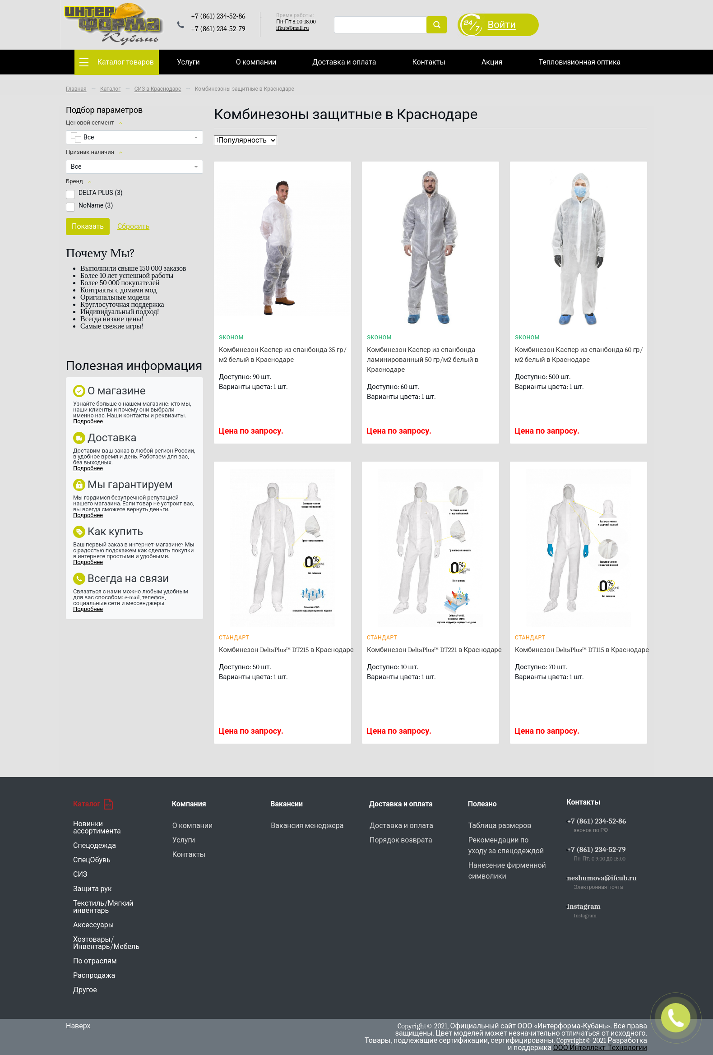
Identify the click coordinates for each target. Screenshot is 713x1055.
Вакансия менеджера (307, 826)
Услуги (188, 62)
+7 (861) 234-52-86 (596, 821)
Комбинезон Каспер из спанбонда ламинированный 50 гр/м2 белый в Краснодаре (422, 360)
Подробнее (88, 421)
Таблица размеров (500, 826)
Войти (502, 25)
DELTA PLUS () (101, 193)
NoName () (96, 205)
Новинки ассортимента (97, 827)
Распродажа (94, 976)
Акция (492, 62)
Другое (85, 990)
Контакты (428, 62)
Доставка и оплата (344, 62)
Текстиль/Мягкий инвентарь (103, 907)
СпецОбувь (92, 860)
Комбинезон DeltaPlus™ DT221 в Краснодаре (434, 650)
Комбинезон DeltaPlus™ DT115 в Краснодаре (582, 650)
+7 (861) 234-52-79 (596, 850)
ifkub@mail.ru (292, 28)
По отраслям (95, 961)
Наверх (78, 1026)
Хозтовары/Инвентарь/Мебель (106, 943)
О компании (256, 62)
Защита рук (92, 889)
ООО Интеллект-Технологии (600, 1048)
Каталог (93, 804)
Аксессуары (93, 925)
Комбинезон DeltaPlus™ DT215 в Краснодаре (286, 650)
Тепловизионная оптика (579, 62)
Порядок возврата (401, 840)
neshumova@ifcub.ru (602, 878)
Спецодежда (94, 846)
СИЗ (80, 874)
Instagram (584, 906)
